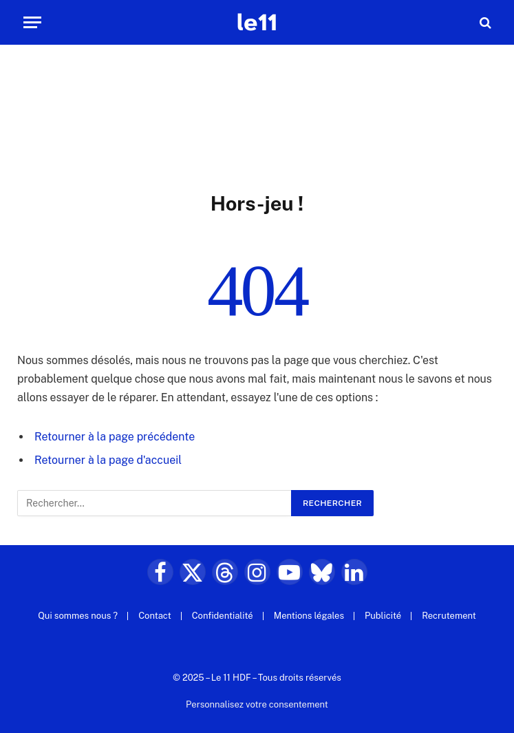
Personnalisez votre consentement (257, 704)
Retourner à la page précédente (114, 436)
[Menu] (32, 22)
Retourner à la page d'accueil (108, 460)
